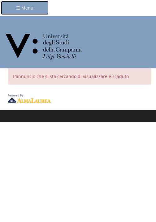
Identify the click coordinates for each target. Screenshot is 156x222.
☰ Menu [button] (24, 8)
